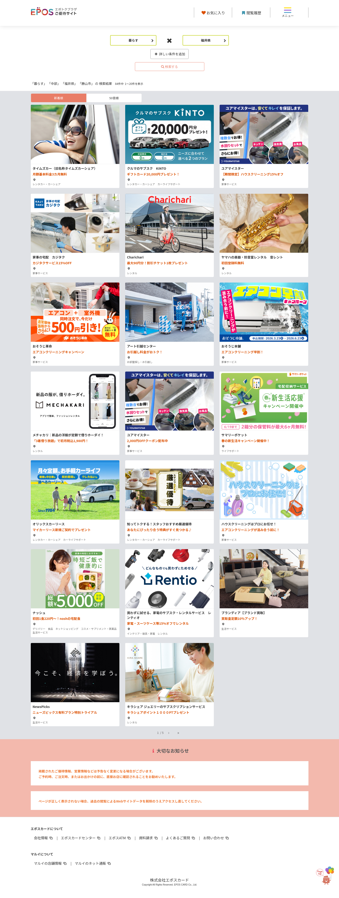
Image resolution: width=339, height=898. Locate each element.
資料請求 (148, 837)
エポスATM (120, 837)
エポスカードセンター (81, 837)
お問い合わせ (216, 837)
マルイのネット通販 (93, 863)
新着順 (58, 98)
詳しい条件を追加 (169, 54)
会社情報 (43, 837)
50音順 (113, 98)
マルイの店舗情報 (50, 863)
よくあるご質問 (181, 837)
